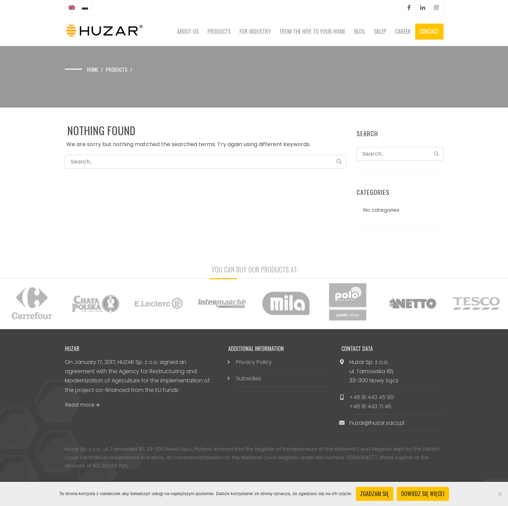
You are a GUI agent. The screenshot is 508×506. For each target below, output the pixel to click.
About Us (188, 31)
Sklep (380, 31)
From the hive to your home (312, 31)
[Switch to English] (71, 7)
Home (92, 69)
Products (219, 31)
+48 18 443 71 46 (370, 406)
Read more (82, 405)
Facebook (409, 7)
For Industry (255, 31)
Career (403, 31)
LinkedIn (423, 7)
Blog (359, 31)
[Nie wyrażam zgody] (499, 493)
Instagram (436, 7)
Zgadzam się (374, 494)
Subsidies (248, 378)
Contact (429, 31)
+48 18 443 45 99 (371, 397)
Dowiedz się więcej (423, 494)
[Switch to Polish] (84, 7)
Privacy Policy (254, 362)
